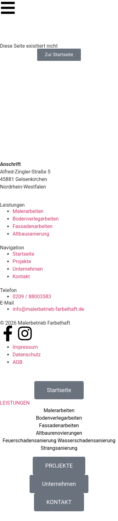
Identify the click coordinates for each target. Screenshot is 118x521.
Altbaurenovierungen (59, 433)
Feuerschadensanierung (29, 441)
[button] (59, 403)
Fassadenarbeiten (59, 425)
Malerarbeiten (58, 410)
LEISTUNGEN (15, 403)
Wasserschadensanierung (86, 441)
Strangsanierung (59, 448)
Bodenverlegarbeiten (59, 418)
